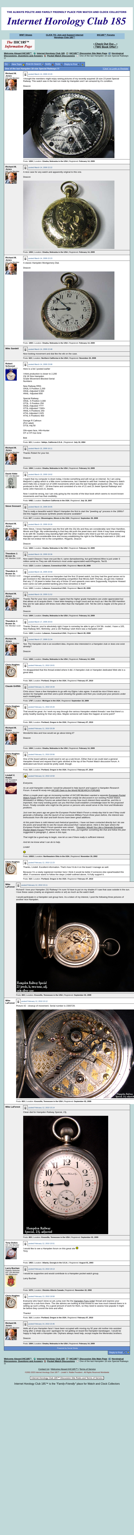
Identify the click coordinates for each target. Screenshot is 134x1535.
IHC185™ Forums (106, 35)
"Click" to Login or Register (115, 68)
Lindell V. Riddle (10, 776)
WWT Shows (25, 35)
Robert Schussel (10, 364)
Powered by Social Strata (67, 1348)
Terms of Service (87, 1369)
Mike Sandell (12, 348)
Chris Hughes (12, 664)
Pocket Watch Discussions (61, 56)
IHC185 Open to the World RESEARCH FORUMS (75, 790)
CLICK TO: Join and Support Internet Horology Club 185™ (64, 36)
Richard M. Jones (11, 74)
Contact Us (43, 1369)
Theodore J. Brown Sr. (11, 554)
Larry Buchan (12, 1268)
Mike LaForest (10, 885)
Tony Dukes (11, 1243)
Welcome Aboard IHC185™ (18, 53)
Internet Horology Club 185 (51, 53)
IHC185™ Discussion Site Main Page (88, 53)
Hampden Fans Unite (84, 1301)
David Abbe (11, 473)
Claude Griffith (13, 686)
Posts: (28, 161)
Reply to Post (116, 1352)
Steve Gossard (13, 506)
